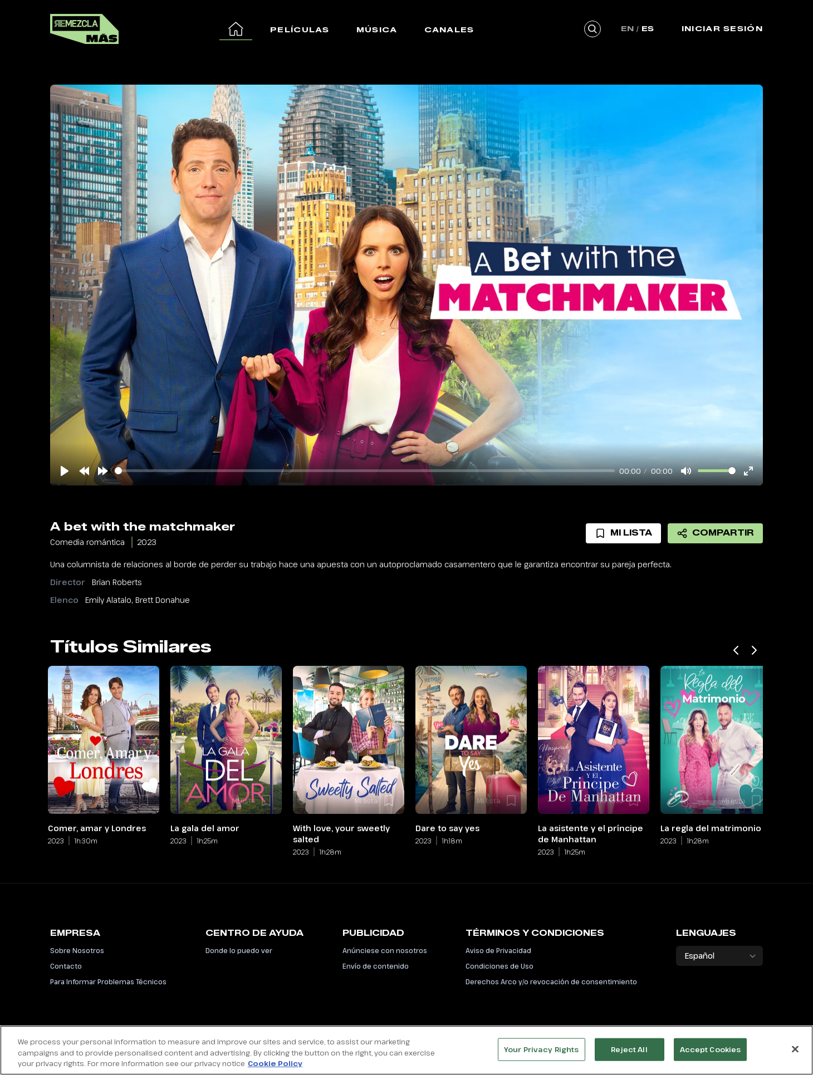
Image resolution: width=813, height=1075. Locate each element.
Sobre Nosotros (77, 950)
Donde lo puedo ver (238, 950)
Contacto (66, 965)
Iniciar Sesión (722, 28)
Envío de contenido (375, 965)
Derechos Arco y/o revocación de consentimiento (551, 981)
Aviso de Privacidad (498, 950)
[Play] (65, 471)
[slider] (365, 470)
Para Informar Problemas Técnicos (108, 981)
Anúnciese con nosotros (384, 950)
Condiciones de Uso (499, 965)
